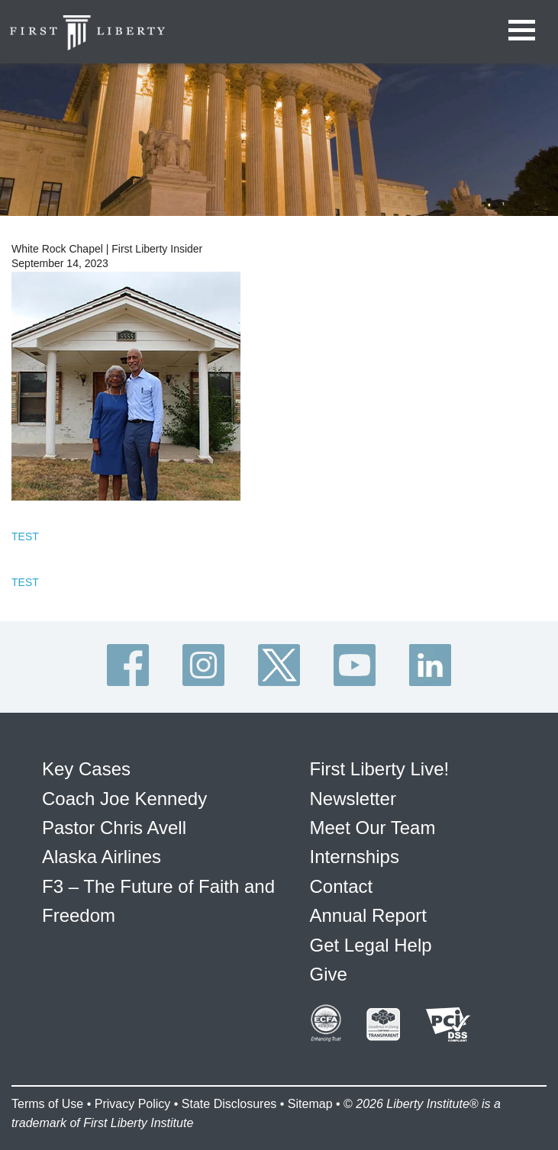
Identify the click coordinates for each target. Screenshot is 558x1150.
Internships (354, 856)
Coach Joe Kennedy (124, 798)
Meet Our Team (373, 827)
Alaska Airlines (101, 856)
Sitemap (310, 1103)
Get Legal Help (371, 945)
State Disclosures (229, 1103)
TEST (25, 536)
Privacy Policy (133, 1103)
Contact (341, 886)
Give (328, 974)
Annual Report (368, 915)
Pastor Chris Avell (114, 827)
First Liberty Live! (380, 769)
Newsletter (353, 798)
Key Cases (86, 769)
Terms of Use (47, 1103)
